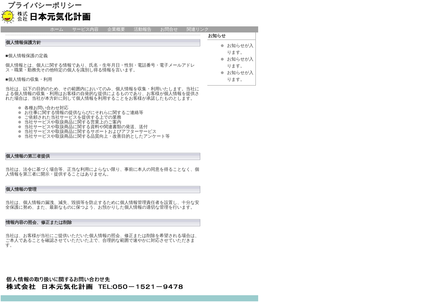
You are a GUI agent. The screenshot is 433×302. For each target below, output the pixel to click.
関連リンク (198, 29)
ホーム (56, 29)
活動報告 (142, 29)
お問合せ (169, 29)
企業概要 (116, 29)
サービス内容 (85, 29)
